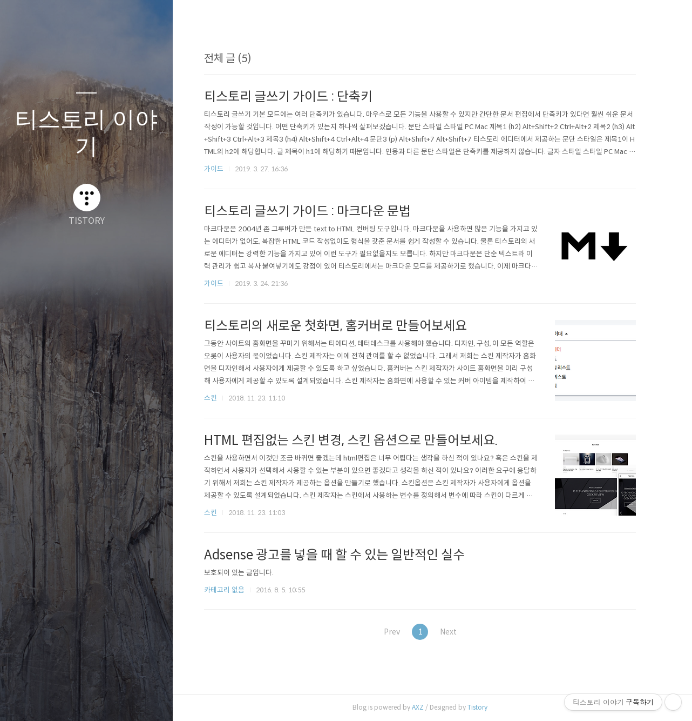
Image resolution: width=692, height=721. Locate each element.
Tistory (483, 707)
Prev (393, 632)
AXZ (423, 707)
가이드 (219, 168)
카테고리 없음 (229, 590)
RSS (108, 699)
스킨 (215, 398)
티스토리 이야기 (86, 132)
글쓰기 (23, 699)
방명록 (65, 699)
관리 (151, 699)
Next (457, 632)
